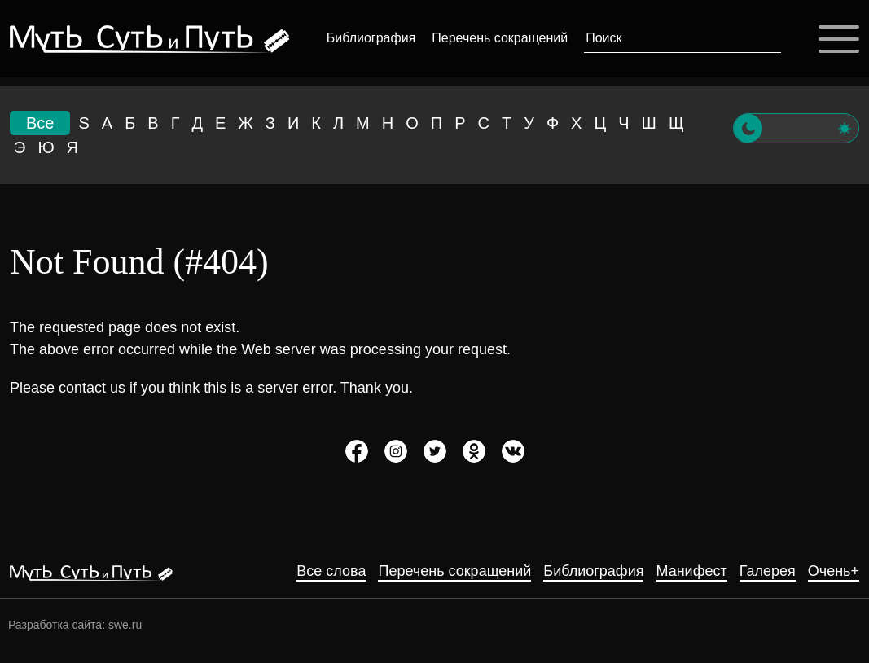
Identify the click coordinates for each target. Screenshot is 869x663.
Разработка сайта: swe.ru (75, 624)
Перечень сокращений (500, 38)
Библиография (371, 38)
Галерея (768, 571)
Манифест (691, 571)
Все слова (331, 571)
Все (40, 123)
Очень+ (833, 571)
